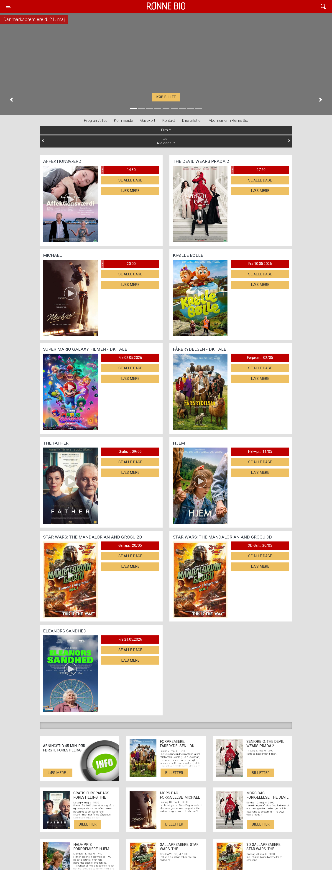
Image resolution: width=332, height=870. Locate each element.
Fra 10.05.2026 (260, 264)
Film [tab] (164, 130)
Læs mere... (58, 773)
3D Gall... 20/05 (260, 545)
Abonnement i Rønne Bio (228, 120)
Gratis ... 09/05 (130, 451)
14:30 (118, 170)
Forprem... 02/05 (260, 357)
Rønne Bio (159, 6)
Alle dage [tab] (166, 141)
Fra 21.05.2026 (130, 639)
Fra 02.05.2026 (130, 357)
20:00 (118, 264)
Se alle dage (130, 180)
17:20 (248, 170)
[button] (11, 99)
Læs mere (130, 191)
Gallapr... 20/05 (130, 545)
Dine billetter (192, 120)
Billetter (174, 773)
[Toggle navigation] (8, 6)
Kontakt (168, 120)
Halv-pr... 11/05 (260, 451)
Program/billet (95, 120)
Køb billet (166, 97)
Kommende (123, 120)
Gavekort (147, 120)
